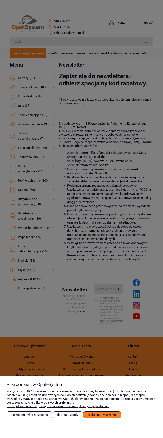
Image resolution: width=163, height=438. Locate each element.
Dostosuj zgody (67, 415)
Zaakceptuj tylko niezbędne (29, 415)
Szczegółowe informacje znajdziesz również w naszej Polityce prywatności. (58, 406)
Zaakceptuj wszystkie (102, 415)
